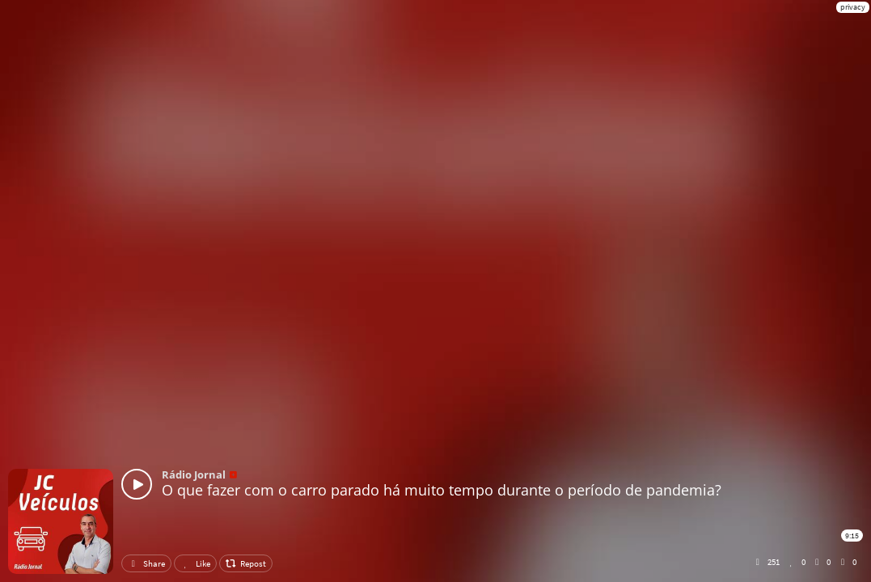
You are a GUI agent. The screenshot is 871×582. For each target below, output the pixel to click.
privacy (852, 7)
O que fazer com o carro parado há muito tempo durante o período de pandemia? (441, 490)
